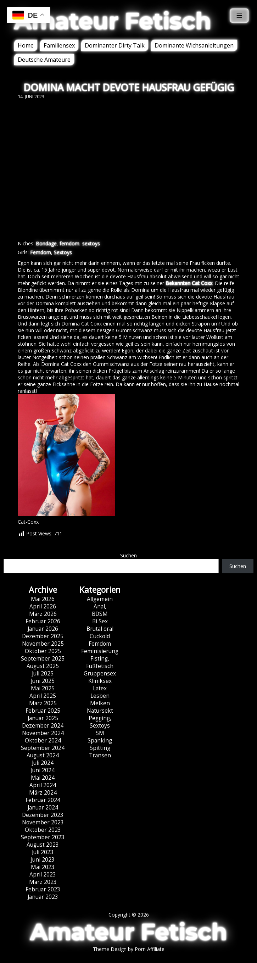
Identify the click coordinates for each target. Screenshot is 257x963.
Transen (100, 755)
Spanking (100, 740)
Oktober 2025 (43, 651)
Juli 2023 (43, 852)
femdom (69, 243)
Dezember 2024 (42, 725)
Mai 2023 (43, 867)
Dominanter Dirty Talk (115, 45)
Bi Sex (100, 621)
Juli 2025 (43, 673)
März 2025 (43, 703)
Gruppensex (100, 673)
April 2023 (42, 874)
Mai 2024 (43, 777)
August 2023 (43, 844)
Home (26, 45)
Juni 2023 (43, 859)
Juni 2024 (43, 770)
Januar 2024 (43, 807)
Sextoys (63, 252)
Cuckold (100, 636)
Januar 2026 (43, 629)
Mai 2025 (43, 688)
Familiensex (59, 45)
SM (100, 733)
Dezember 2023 (42, 815)
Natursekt (100, 710)
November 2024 (43, 733)
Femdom (40, 252)
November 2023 (43, 822)
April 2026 (42, 606)
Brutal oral (99, 629)
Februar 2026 (43, 621)
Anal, (100, 606)
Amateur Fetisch (112, 21)
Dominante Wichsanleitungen (194, 45)
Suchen (128, 555)
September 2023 (43, 837)
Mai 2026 (43, 599)
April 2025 (42, 696)
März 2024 (43, 792)
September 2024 (43, 748)
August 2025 (43, 666)
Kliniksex (100, 681)
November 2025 (43, 643)
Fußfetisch (99, 666)
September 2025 (43, 658)
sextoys (91, 243)
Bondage (46, 243)
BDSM (100, 614)
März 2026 (43, 614)
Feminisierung (99, 651)
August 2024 (43, 755)
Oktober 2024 (43, 740)
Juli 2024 (43, 763)
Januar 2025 (43, 718)
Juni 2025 (43, 681)
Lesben (100, 696)
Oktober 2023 (43, 830)
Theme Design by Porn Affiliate (128, 949)
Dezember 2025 (42, 636)
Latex (100, 688)
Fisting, (99, 658)
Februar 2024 (43, 800)
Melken (100, 703)
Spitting (100, 748)
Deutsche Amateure (44, 59)
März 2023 (43, 882)
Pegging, (100, 718)
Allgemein (100, 599)
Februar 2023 (43, 889)
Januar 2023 (43, 897)
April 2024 (42, 785)
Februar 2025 (43, 710)
